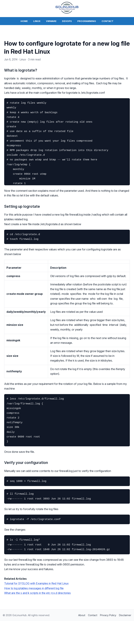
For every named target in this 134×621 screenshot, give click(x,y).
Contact (107, 21)
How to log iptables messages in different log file (34, 588)
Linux (36, 21)
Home (24, 21)
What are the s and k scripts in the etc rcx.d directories (38, 593)
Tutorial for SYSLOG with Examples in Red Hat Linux (37, 583)
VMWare (51, 21)
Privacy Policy (108, 615)
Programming (86, 21)
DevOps (67, 21)
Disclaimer (125, 615)
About (81, 615)
